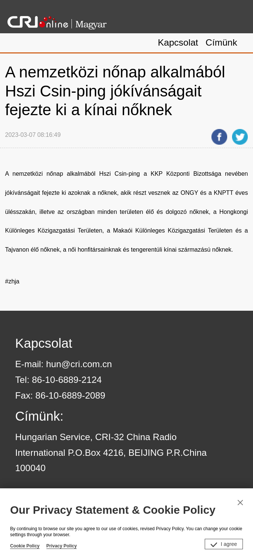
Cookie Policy (25, 546)
